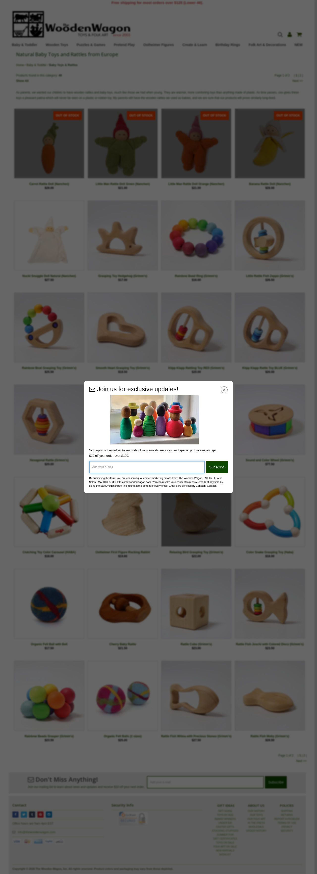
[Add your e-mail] (147, 467)
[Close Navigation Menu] (224, 389)
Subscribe (217, 467)
